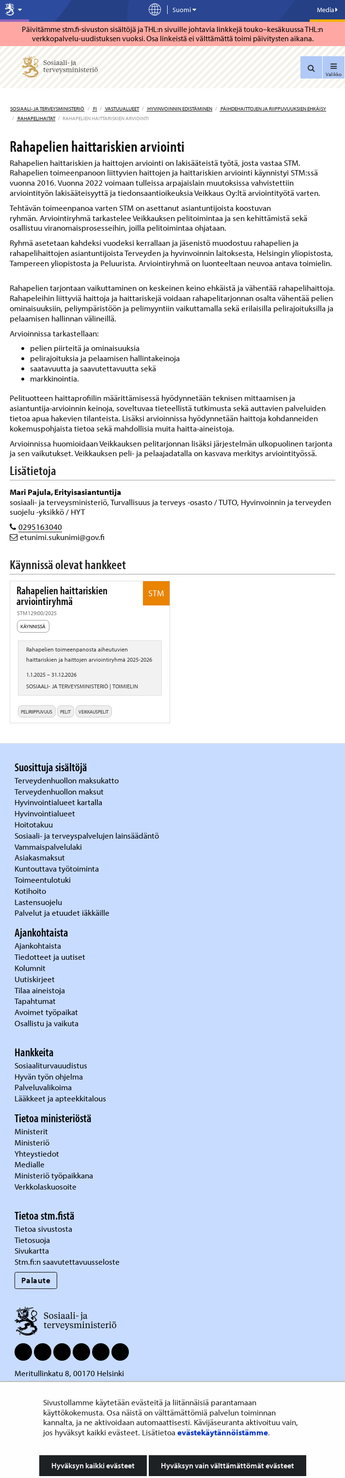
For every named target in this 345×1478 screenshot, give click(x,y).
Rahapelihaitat (35, 118)
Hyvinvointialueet (46, 813)
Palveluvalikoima (43, 1087)
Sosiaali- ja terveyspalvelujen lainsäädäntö (88, 835)
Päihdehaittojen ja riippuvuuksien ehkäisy (273, 108)
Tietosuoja (32, 1240)
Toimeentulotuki (44, 879)
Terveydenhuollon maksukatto (68, 780)
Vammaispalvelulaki (49, 847)
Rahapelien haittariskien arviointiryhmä (62, 596)
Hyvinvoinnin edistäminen (179, 108)
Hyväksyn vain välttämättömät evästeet (227, 1465)
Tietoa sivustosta (43, 1229)
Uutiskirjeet (36, 979)
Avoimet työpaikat (46, 1012)
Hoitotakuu (35, 824)
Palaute (36, 1280)
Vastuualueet (121, 108)
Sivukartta (32, 1250)
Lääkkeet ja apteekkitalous (60, 1098)
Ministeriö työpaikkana (55, 1175)
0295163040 (40, 527)
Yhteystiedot (38, 1153)
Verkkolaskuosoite (46, 1186)
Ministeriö (33, 1142)
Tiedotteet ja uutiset (51, 957)
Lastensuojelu (39, 902)
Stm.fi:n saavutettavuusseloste (67, 1261)
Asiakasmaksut (40, 857)
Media (327, 9)
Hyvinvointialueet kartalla (59, 802)
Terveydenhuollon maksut (60, 791)
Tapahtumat (35, 1001)
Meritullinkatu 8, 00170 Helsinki (69, 1373)
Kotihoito (30, 891)
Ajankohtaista (38, 945)
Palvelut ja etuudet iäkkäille (62, 912)
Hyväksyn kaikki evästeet (93, 1465)
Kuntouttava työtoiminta (57, 868)
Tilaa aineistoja (40, 990)
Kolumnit (31, 968)
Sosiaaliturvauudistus (51, 1065)
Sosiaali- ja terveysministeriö (47, 108)
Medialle (31, 1164)
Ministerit (32, 1131)
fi (94, 108)
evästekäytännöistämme (222, 1432)
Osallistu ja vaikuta (46, 1023)
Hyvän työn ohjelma (49, 1076)
